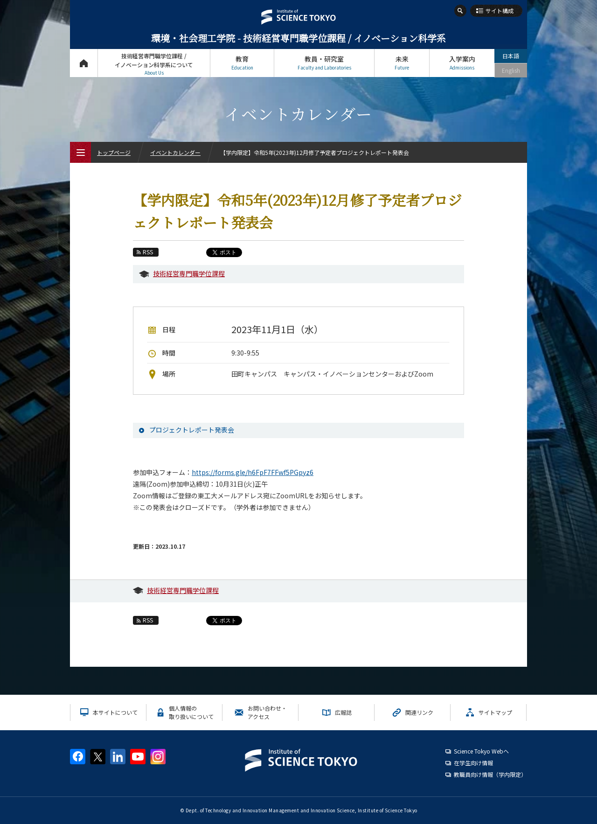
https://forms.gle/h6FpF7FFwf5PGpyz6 (252, 472)
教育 (242, 62)
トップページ (83, 62)
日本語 (510, 56)
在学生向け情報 (473, 763)
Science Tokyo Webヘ (481, 751)
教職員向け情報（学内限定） (490, 774)
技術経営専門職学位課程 (189, 273)
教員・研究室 (324, 62)
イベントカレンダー (175, 152)
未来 (402, 62)
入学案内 (462, 62)
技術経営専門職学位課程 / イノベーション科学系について (154, 64)
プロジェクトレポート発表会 (191, 429)
